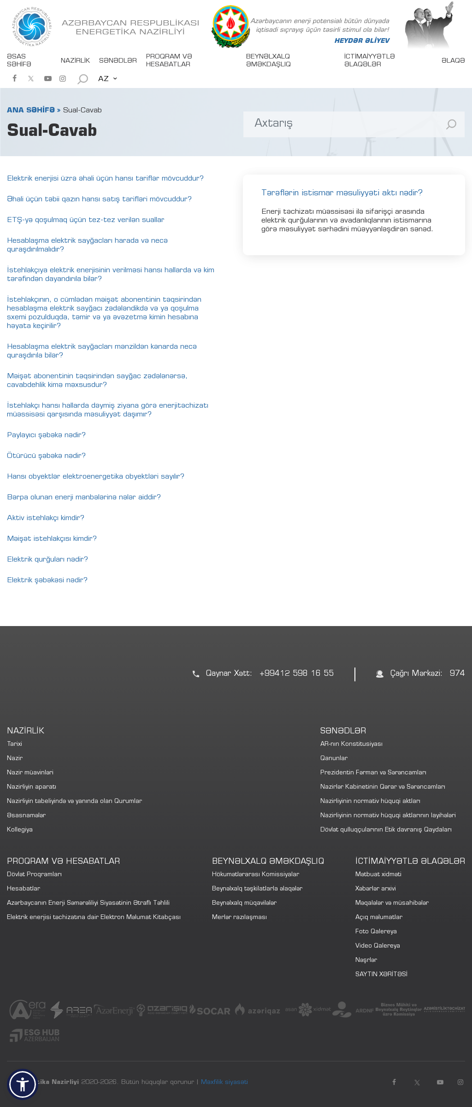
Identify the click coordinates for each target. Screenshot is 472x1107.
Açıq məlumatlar (378, 918)
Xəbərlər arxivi (375, 889)
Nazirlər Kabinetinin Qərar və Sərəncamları (382, 788)
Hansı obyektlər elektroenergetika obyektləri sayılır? (95, 476)
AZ (103, 79)
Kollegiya (20, 830)
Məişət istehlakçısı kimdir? (52, 539)
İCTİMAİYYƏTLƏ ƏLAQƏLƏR (369, 61)
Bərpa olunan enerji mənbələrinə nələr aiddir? (84, 497)
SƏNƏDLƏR (118, 61)
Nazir (15, 759)
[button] (22, 1084)
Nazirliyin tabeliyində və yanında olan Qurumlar (74, 802)
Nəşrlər (366, 961)
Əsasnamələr (26, 816)
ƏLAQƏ (453, 61)
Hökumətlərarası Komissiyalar (255, 875)
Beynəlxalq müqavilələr (244, 904)
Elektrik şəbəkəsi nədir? (47, 580)
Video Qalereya (377, 946)
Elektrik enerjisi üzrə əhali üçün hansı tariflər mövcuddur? (105, 178)
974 (457, 674)
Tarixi (14, 745)
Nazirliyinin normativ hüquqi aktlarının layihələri (388, 816)
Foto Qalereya (376, 932)
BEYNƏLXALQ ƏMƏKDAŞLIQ (268, 61)
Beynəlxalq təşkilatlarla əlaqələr (257, 889)
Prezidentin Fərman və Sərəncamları (373, 773)
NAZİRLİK (75, 61)
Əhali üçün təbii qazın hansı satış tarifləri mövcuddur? (99, 199)
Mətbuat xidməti (378, 875)
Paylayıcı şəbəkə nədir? (46, 435)
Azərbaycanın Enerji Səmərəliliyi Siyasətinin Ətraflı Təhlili (88, 904)
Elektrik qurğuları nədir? (47, 559)
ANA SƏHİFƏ (31, 110)
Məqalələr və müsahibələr (392, 904)
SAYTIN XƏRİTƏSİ (381, 975)
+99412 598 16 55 (297, 674)
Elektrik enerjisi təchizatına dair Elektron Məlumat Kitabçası (94, 918)
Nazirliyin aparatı (31, 788)
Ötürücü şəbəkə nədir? (46, 456)
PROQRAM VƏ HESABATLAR (169, 61)
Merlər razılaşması (239, 918)
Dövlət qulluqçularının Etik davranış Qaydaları (386, 830)
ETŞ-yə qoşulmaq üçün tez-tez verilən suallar (86, 220)
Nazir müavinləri (30, 773)
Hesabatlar (23, 889)
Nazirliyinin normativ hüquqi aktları (370, 802)
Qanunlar (334, 759)
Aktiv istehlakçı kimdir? (45, 518)
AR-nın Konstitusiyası (351, 745)
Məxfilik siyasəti (224, 1082)
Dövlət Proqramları (34, 875)
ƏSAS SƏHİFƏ (19, 61)
